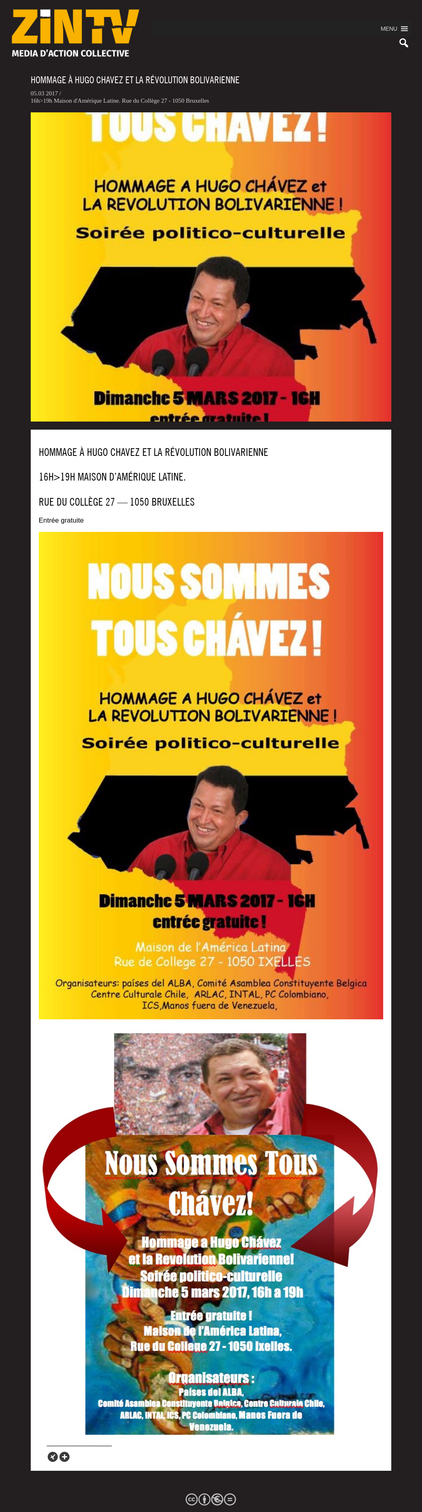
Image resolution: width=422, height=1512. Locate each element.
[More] (64, 1457)
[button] (389, 29)
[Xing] (53, 1457)
